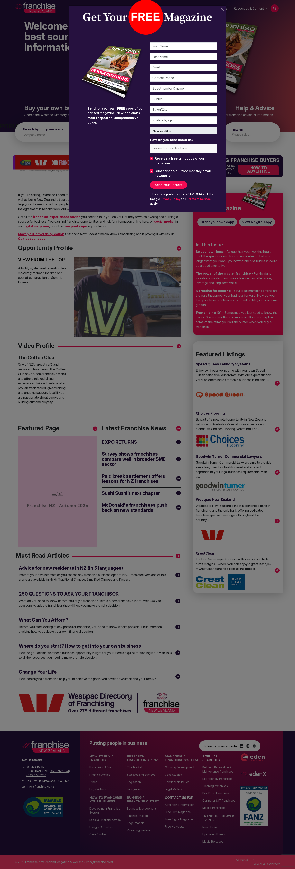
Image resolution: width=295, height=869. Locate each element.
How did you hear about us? (171, 140)
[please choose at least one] (175, 148)
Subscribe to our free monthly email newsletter (183, 173)
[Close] (222, 9)
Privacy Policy (170, 199)
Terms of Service (199, 199)
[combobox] (183, 148)
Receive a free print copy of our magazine (180, 161)
